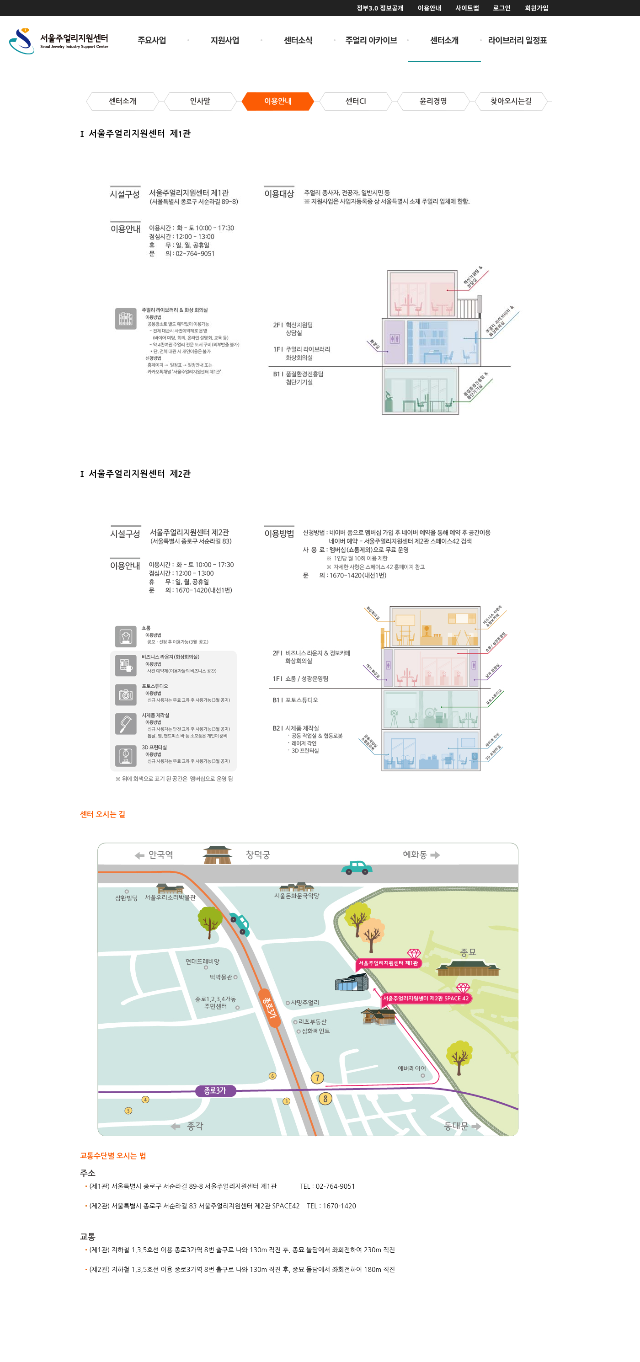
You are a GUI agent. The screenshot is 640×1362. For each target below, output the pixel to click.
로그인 (502, 7)
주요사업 (152, 40)
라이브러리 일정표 (517, 40)
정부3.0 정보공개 (380, 7)
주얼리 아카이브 (371, 40)
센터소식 (298, 40)
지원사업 (225, 40)
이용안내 (430, 7)
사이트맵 (467, 7)
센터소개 (444, 40)
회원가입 (537, 7)
